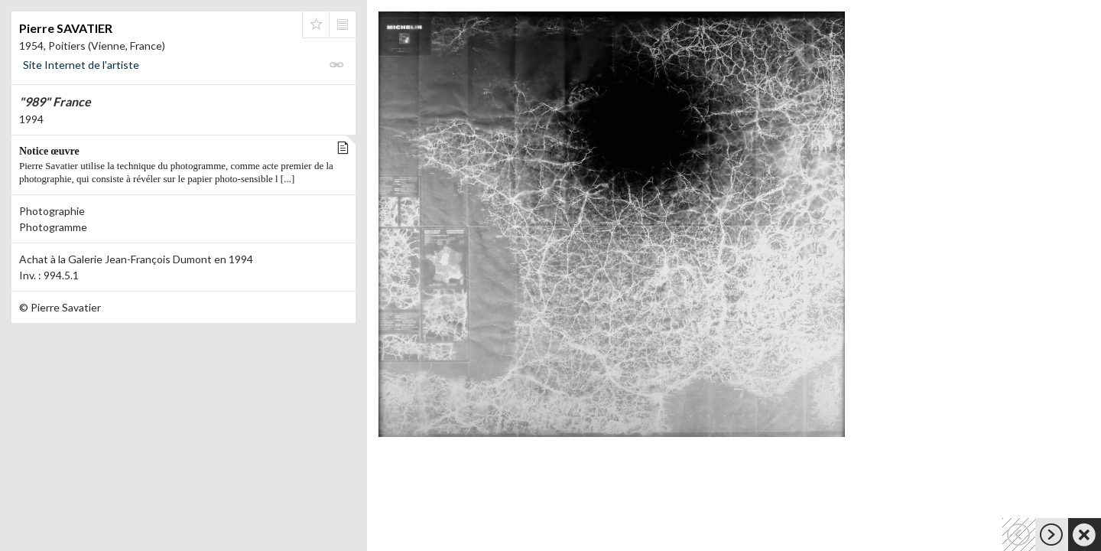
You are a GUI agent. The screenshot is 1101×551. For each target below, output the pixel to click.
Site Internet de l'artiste (81, 64)
